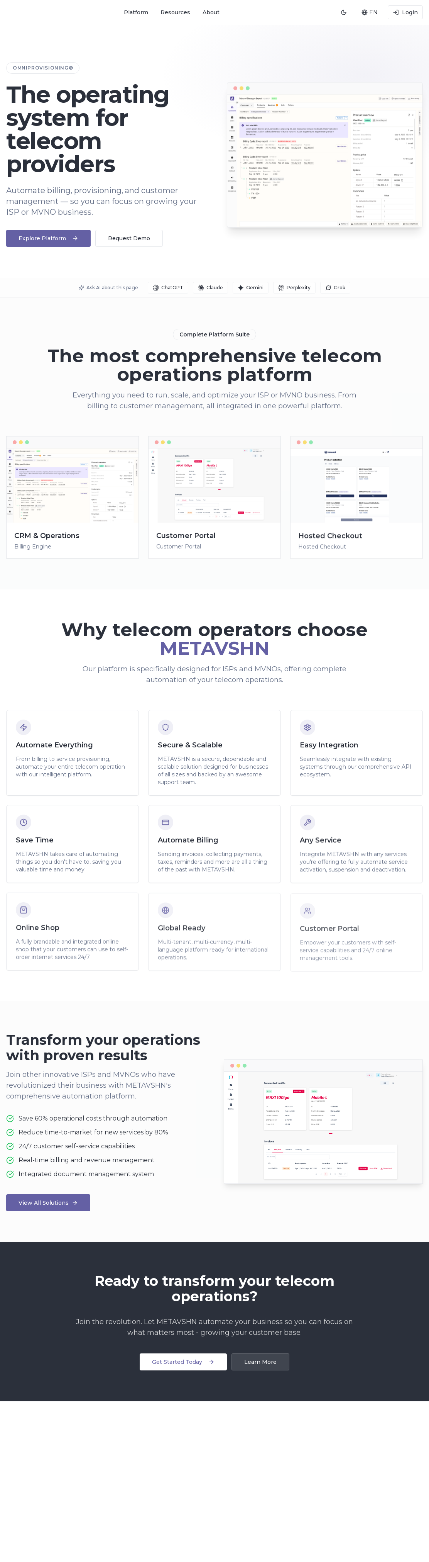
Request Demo (129, 238)
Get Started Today (183, 1361)
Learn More (260, 1361)
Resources (175, 12)
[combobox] (369, 12)
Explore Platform (48, 238)
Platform (136, 12)
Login (405, 12)
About (211, 12)
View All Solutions (48, 1202)
